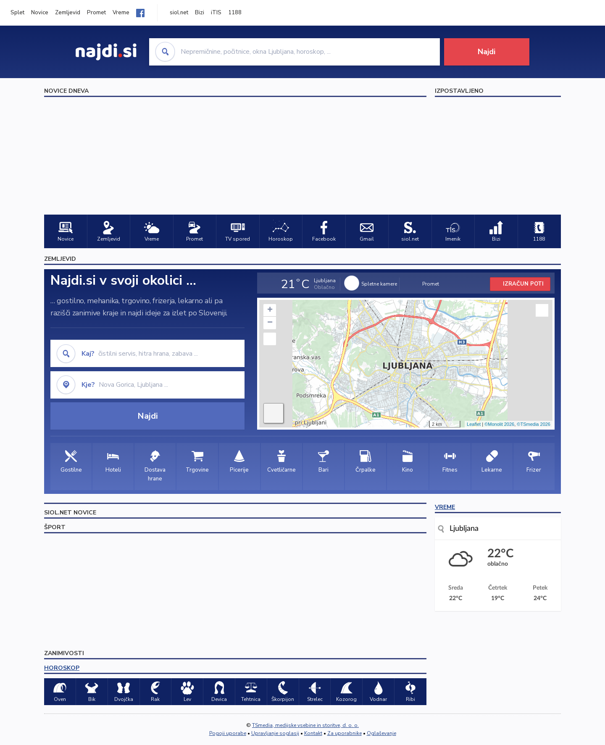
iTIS (216, 12)
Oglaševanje (381, 733)
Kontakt (313, 733)
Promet (96, 12)
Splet (17, 12)
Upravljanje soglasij (275, 733)
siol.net (179, 12)
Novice (39, 12)
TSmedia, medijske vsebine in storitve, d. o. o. (305, 725)
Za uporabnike (344, 733)
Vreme (121, 12)
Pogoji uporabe (227, 733)
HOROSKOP (61, 668)
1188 (235, 12)
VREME (445, 507)
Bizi (199, 12)
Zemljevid (67, 12)
